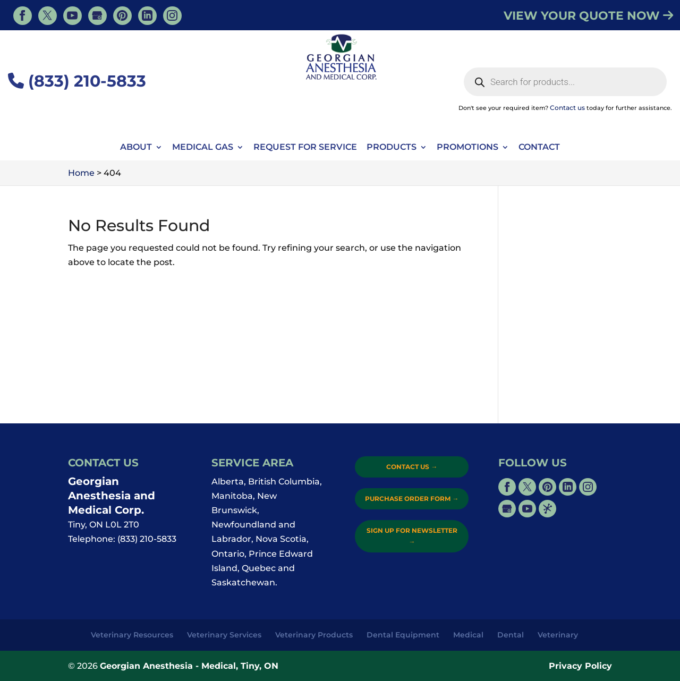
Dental (510, 635)
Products (391, 147)
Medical (468, 635)
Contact (539, 147)
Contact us (567, 108)
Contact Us (411, 467)
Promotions (467, 147)
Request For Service (305, 147)
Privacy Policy (580, 666)
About (136, 147)
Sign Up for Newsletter (412, 535)
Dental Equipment (403, 635)
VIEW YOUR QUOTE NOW (588, 15)
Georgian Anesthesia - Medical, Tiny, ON (189, 666)
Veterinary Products (314, 635)
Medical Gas (202, 147)
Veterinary (558, 635)
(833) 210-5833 (77, 81)
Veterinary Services (224, 635)
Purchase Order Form (411, 499)
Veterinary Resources (132, 635)
